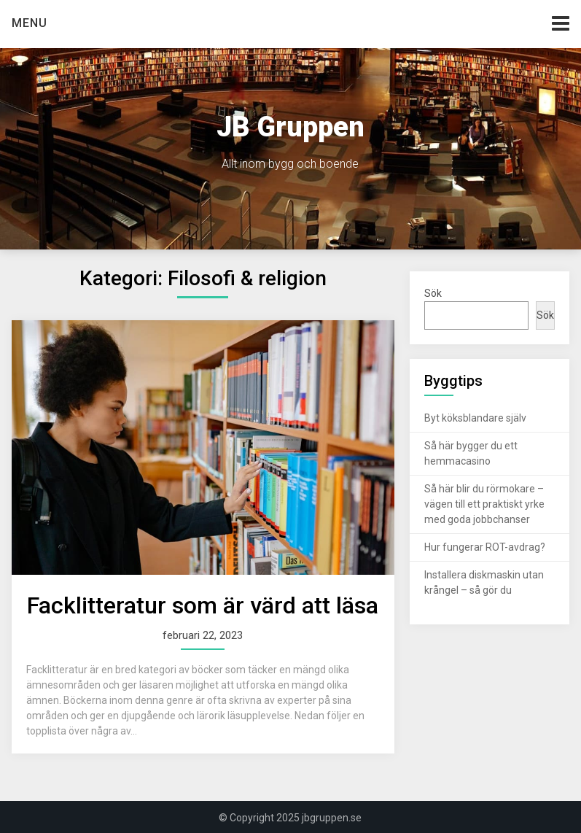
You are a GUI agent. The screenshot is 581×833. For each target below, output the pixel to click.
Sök (433, 293)
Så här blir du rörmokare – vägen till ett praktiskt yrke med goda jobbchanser (484, 504)
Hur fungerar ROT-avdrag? (484, 547)
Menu (29, 23)
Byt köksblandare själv (475, 418)
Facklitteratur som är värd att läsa (202, 605)
